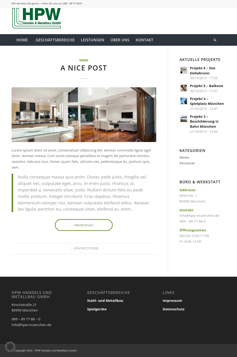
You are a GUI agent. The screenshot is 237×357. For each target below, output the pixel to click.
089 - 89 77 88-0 (72, 3)
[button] (10, 347)
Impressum (172, 300)
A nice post (84, 68)
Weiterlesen (84, 225)
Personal (187, 163)
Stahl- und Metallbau (105, 300)
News (83, 60)
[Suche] (215, 40)
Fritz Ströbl (90, 248)
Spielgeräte (96, 309)
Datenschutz (173, 309)
